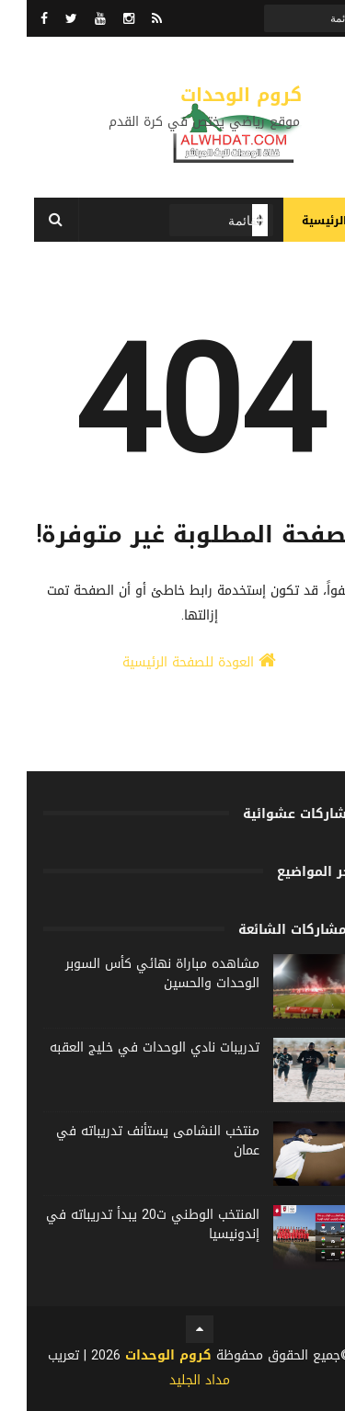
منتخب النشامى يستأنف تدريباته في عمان (131, 1141)
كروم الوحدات (214, 94)
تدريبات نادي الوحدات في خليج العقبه (128, 1047)
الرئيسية (297, 221)
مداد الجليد (173, 1380)
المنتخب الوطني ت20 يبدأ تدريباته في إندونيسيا (126, 1224)
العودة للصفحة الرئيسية (172, 662)
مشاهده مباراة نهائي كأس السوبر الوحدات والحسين (136, 973)
